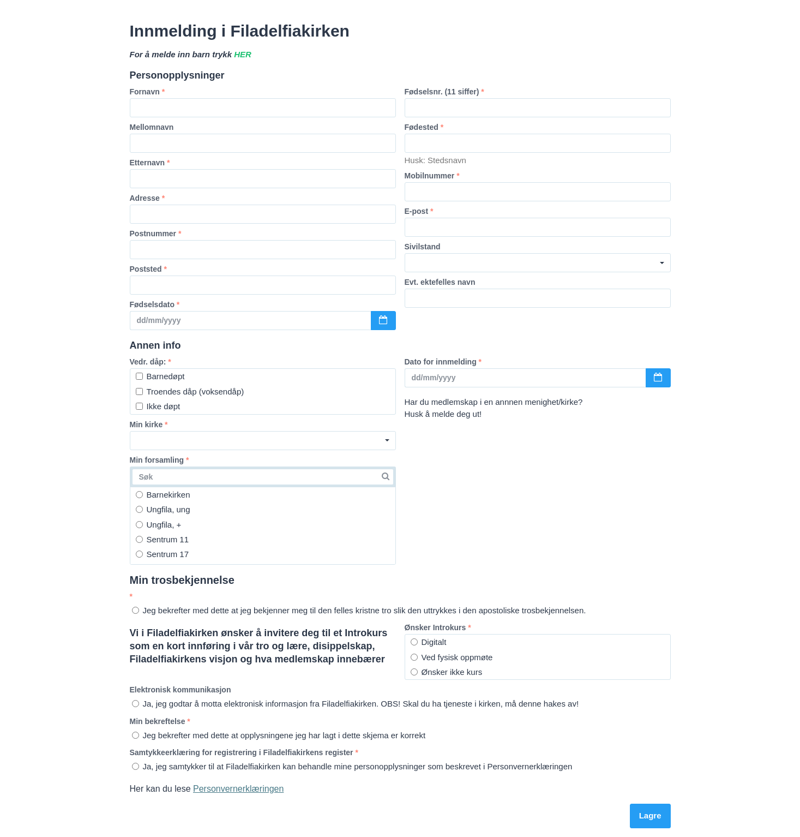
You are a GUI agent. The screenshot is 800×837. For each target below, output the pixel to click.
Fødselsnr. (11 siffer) (444, 91)
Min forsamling (159, 460)
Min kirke (149, 424)
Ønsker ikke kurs (447, 672)
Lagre (650, 815)
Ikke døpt (158, 406)
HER (242, 54)
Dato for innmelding (443, 361)
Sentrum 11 (162, 539)
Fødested (424, 127)
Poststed (148, 269)
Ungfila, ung (163, 509)
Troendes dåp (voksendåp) (190, 391)
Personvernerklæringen (238, 788)
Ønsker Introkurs (438, 627)
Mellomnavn (152, 127)
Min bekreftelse (160, 721)
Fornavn (147, 91)
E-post (419, 211)
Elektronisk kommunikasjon (180, 689)
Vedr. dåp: (150, 361)
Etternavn (150, 162)
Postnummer (156, 233)
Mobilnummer (432, 175)
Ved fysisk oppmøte (452, 657)
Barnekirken (163, 494)
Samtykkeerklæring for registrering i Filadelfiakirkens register (244, 752)
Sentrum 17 (162, 554)
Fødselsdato (155, 304)
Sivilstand (423, 246)
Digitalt (429, 642)
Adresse (147, 198)
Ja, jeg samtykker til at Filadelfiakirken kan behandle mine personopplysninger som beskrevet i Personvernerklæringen (352, 766)
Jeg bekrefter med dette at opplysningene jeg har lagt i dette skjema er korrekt (279, 735)
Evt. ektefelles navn (440, 282)
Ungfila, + (159, 524)
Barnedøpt (160, 376)
